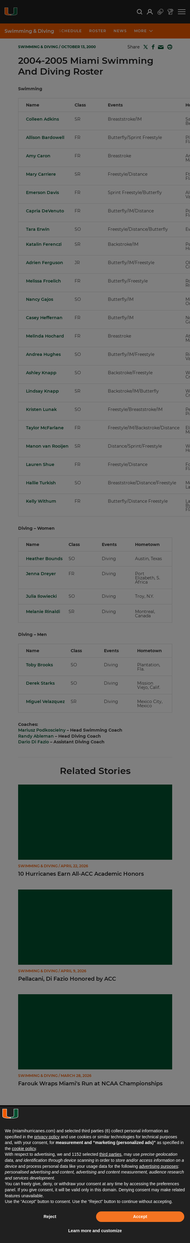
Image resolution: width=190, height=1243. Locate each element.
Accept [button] (140, 1216)
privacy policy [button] (47, 1136)
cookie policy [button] (24, 1148)
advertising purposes (158, 1166)
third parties (110, 1154)
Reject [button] (49, 1216)
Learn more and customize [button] (95, 1230)
